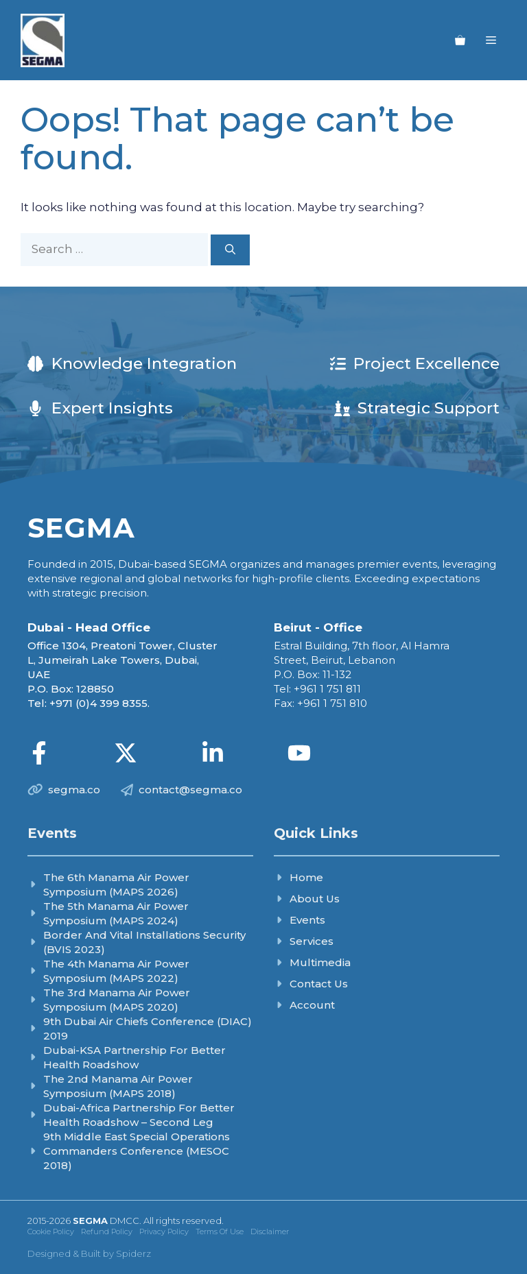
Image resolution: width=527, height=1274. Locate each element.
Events (307, 919)
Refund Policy (106, 1231)
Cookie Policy (50, 1231)
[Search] (230, 250)
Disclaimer (269, 1231)
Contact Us (319, 983)
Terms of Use (220, 1231)
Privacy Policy (164, 1231)
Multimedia (320, 962)
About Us (315, 898)
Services (311, 941)
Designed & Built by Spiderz (89, 1253)
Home (306, 877)
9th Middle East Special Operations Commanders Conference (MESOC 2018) (136, 1151)
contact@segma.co (190, 789)
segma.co (74, 789)
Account (312, 1004)
